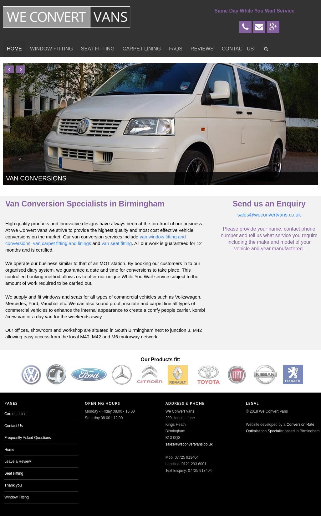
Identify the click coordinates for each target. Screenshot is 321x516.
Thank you (13, 485)
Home (14, 48)
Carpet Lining (142, 48)
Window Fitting (51, 48)
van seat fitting (117, 243)
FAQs (175, 48)
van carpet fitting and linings (62, 243)
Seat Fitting (98, 48)
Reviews (202, 48)
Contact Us (238, 48)
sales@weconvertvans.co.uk (269, 214)
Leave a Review (17, 461)
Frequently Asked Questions (27, 437)
